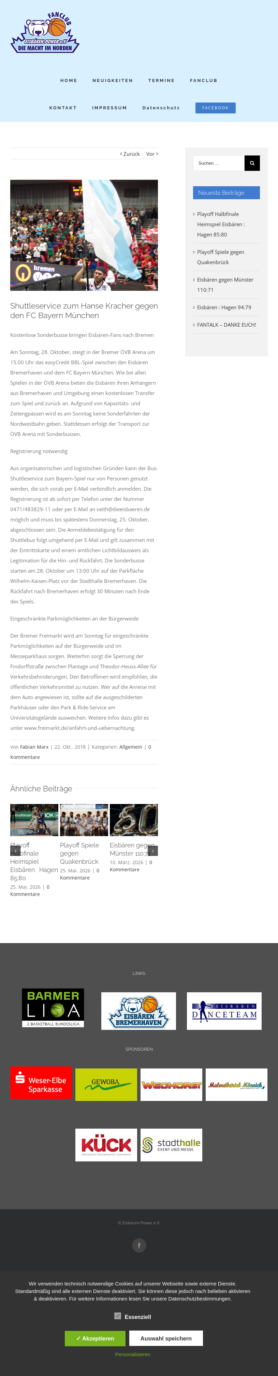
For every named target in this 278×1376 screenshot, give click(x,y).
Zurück (131, 153)
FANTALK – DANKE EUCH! (226, 324)
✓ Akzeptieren (95, 1338)
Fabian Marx (34, 747)
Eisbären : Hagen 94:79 (224, 307)
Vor (150, 153)
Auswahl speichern (166, 1338)
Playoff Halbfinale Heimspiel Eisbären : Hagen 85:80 (34, 862)
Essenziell (132, 1316)
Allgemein (130, 747)
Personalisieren (132, 1354)
